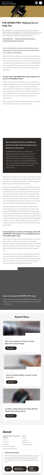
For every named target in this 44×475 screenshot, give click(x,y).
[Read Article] (21, 328)
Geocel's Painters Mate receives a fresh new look (21, 376)
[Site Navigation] (40, 3)
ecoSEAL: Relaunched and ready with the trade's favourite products (21, 410)
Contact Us (24, 438)
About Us (5, 440)
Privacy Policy (25, 440)
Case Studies (6, 444)
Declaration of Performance (9, 446)
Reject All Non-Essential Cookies (19, 468)
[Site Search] (36, 3)
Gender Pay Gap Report (27, 444)
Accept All (8, 468)
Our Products (6, 442)
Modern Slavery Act (26, 442)
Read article (11, 348)
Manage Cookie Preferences (32, 469)
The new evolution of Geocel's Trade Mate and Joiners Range (19, 342)
